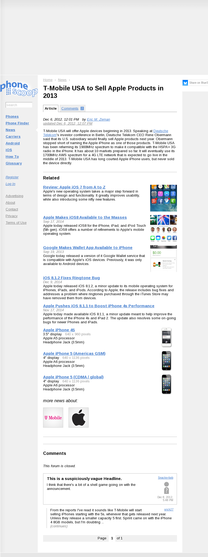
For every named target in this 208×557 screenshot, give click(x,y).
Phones (12, 116)
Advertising (14, 196)
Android (13, 143)
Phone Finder (17, 123)
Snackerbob (165, 477)
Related (51, 178)
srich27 (168, 509)
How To (12, 157)
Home (47, 80)
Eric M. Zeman (98, 119)
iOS (9, 150)
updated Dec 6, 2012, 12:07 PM (67, 123)
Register (12, 177)
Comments (54, 453)
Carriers (13, 137)
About (10, 203)
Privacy (12, 216)
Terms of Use (16, 223)
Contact (12, 209)
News (10, 130)
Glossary (14, 163)
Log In (10, 184)
